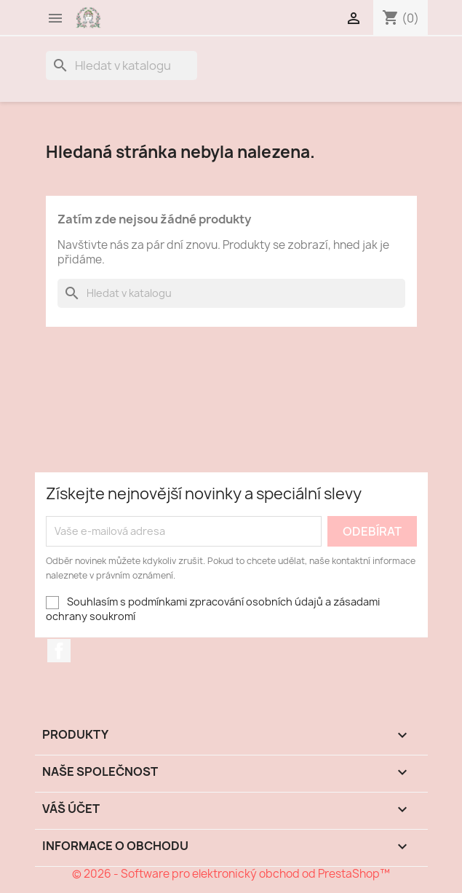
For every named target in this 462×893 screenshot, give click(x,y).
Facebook (59, 650)
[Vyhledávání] (121, 65)
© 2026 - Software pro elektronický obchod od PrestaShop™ (231, 873)
